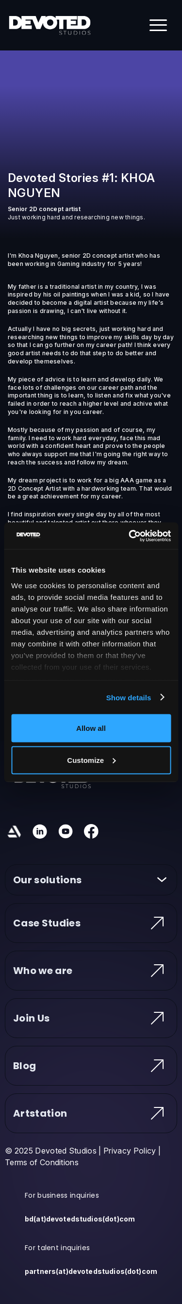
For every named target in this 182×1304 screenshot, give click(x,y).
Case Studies (91, 923)
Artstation (91, 1113)
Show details (128, 697)
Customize (91, 760)
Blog (91, 1065)
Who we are (91, 970)
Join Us (91, 1018)
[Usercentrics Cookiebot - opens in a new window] (129, 535)
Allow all (91, 728)
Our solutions (91, 880)
